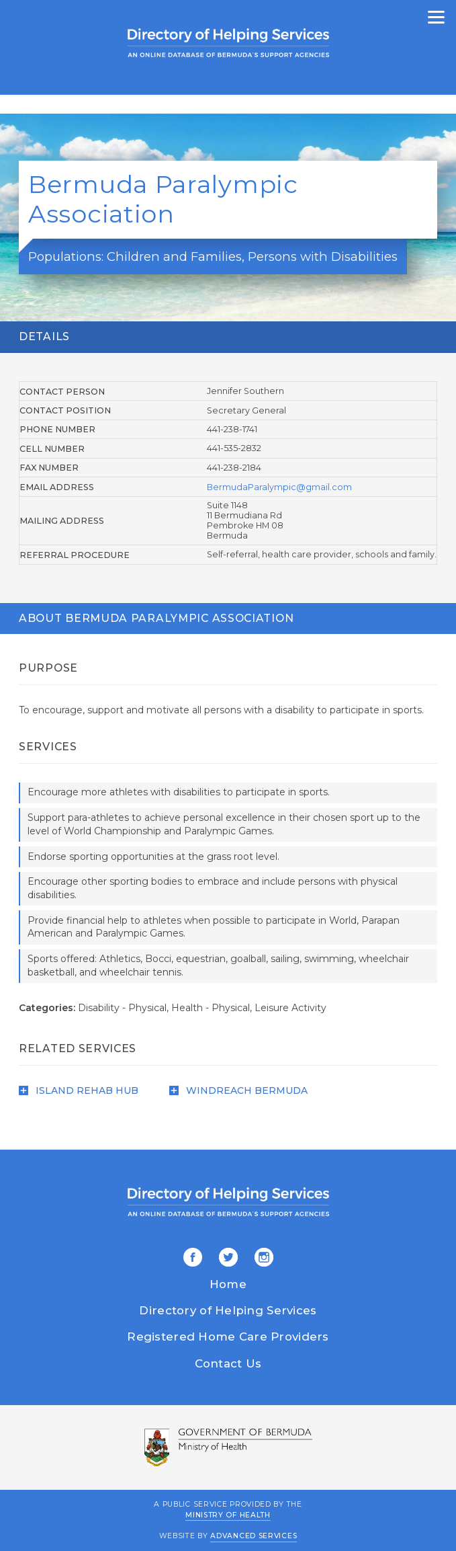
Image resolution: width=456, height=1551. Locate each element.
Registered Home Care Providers (227, 1336)
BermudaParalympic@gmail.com (279, 487)
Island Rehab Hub (78, 1090)
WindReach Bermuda (238, 1090)
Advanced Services (253, 1536)
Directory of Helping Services (227, 1310)
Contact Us (228, 1363)
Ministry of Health (228, 1514)
